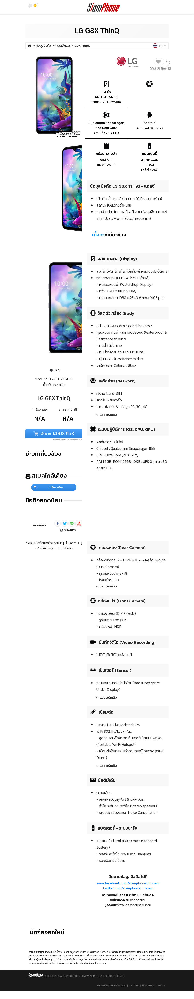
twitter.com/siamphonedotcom (128, 888)
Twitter (134, 985)
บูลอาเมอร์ (112, 905)
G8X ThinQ (82, 45)
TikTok (161, 985)
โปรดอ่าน (72, 542)
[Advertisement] (121, 505)
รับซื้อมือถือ (117, 900)
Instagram (148, 985)
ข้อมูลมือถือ (43, 45)
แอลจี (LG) (63, 45)
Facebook (120, 985)
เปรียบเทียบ (49, 487)
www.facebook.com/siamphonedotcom (128, 883)
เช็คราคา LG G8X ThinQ (53, 434)
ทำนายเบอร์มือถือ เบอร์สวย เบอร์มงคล (128, 895)
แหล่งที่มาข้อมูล (130, 955)
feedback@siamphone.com (91, 963)
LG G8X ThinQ (97, 30)
